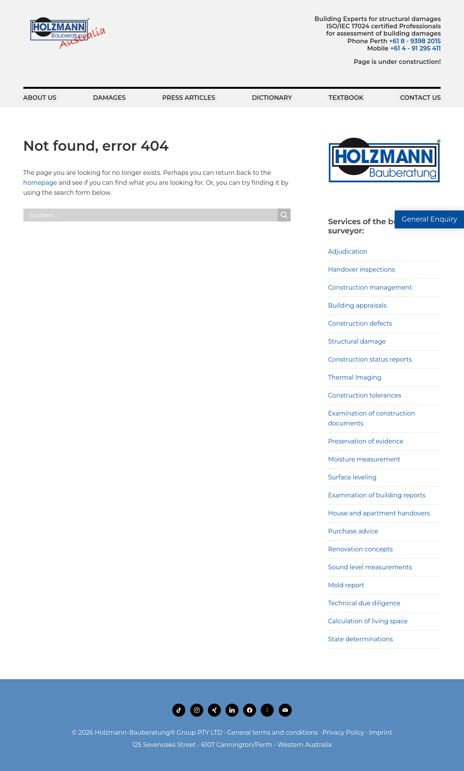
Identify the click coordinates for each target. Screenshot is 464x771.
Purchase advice (353, 531)
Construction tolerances (364, 395)
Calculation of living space (368, 621)
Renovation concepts (360, 549)
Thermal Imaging (354, 377)
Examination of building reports (376, 495)
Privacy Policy (343, 732)
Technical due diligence (364, 603)
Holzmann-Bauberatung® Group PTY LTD (158, 732)
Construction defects (360, 323)
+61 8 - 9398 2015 (415, 41)
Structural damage (357, 341)
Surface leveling (352, 477)
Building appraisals (357, 305)
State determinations (360, 639)
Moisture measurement (364, 459)
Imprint (380, 732)
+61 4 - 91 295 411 (415, 48)
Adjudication (348, 251)
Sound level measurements (370, 567)
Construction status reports (370, 359)
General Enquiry (429, 219)
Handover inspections (361, 269)
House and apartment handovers (379, 513)
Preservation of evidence (366, 441)
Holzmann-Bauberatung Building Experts (65, 32)
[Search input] (152, 215)
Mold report (346, 585)
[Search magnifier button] (284, 215)
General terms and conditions (272, 732)
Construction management (370, 287)
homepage (40, 182)
